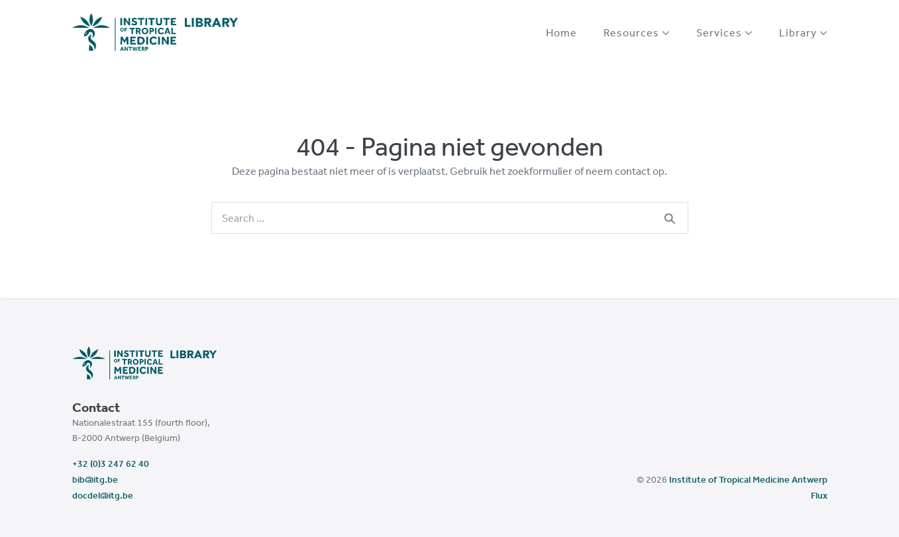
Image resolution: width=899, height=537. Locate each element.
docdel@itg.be (102, 495)
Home (561, 32)
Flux (819, 495)
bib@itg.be (95, 479)
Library (803, 32)
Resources (637, 32)
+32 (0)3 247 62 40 (110, 463)
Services (724, 32)
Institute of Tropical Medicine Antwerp (748, 479)
